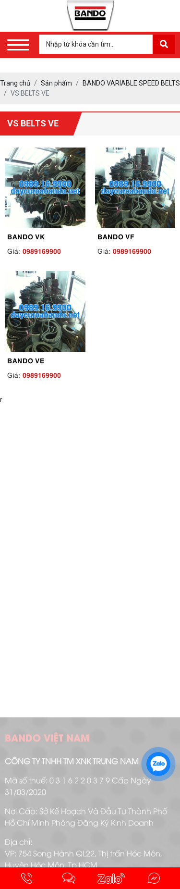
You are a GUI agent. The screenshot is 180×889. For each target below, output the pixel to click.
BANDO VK (26, 236)
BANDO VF (115, 236)
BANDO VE (26, 360)
